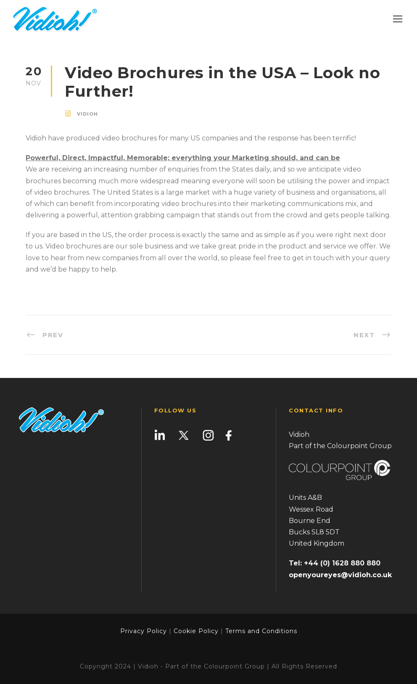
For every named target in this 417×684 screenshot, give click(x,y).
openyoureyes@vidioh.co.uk (340, 575)
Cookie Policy (196, 631)
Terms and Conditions (260, 631)
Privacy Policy (143, 631)
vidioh (87, 114)
